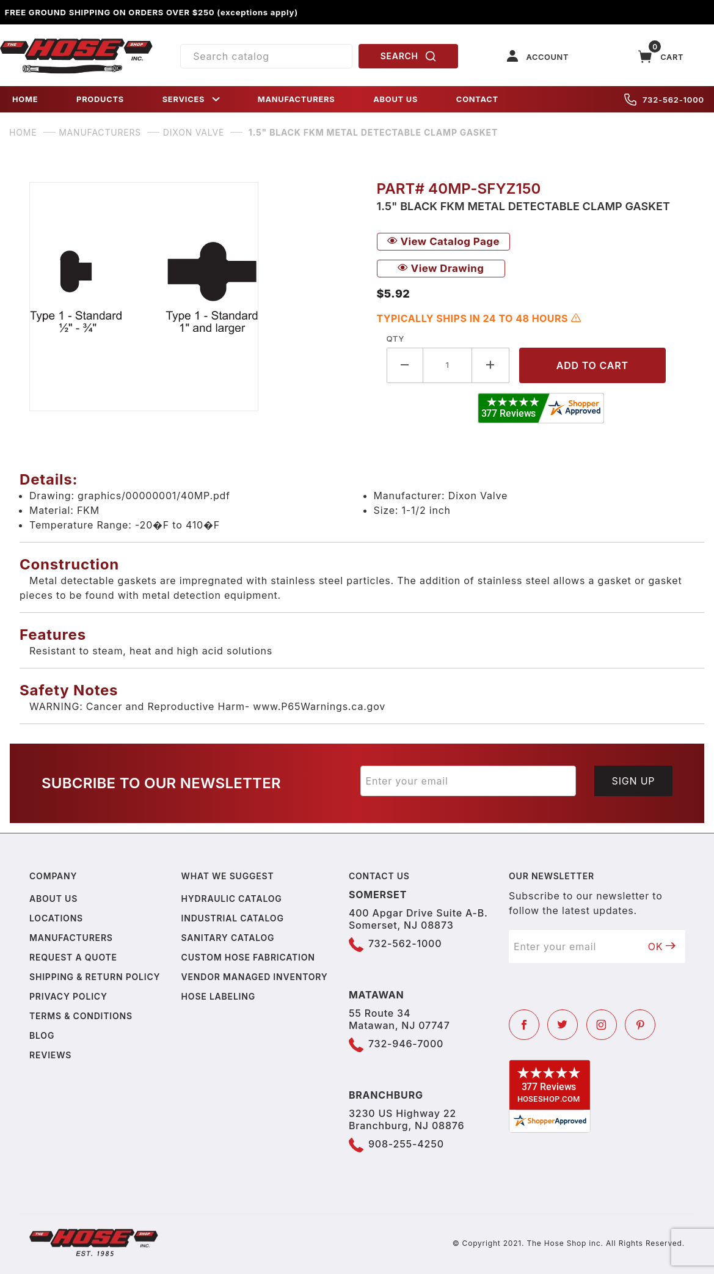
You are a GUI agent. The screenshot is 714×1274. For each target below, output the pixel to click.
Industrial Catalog (232, 918)
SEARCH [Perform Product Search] (409, 56)
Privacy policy (68, 996)
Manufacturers (71, 937)
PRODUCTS (100, 99)
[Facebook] (524, 1024)
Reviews (50, 1055)
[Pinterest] (640, 1024)
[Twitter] (562, 1024)
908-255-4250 (406, 1144)
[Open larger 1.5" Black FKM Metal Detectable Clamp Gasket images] (193, 296)
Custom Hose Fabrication (248, 957)
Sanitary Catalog (228, 937)
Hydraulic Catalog (231, 898)
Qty (395, 338)
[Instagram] (601, 1024)
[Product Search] (266, 56)
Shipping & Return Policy (94, 977)
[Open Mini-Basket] (660, 56)
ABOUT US (395, 99)
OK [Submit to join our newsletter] (662, 946)
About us (53, 898)
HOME (25, 99)
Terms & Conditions (81, 1016)
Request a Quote (73, 957)
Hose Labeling (218, 996)
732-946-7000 (405, 1044)
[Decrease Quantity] (405, 365)
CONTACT (477, 99)
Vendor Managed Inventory (254, 977)
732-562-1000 (664, 99)
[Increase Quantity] (490, 365)
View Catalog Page (443, 241)
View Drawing (441, 268)
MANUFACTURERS (296, 99)
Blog (41, 1035)
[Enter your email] (468, 781)
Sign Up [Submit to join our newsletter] (633, 781)
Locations (56, 918)
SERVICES (192, 99)
